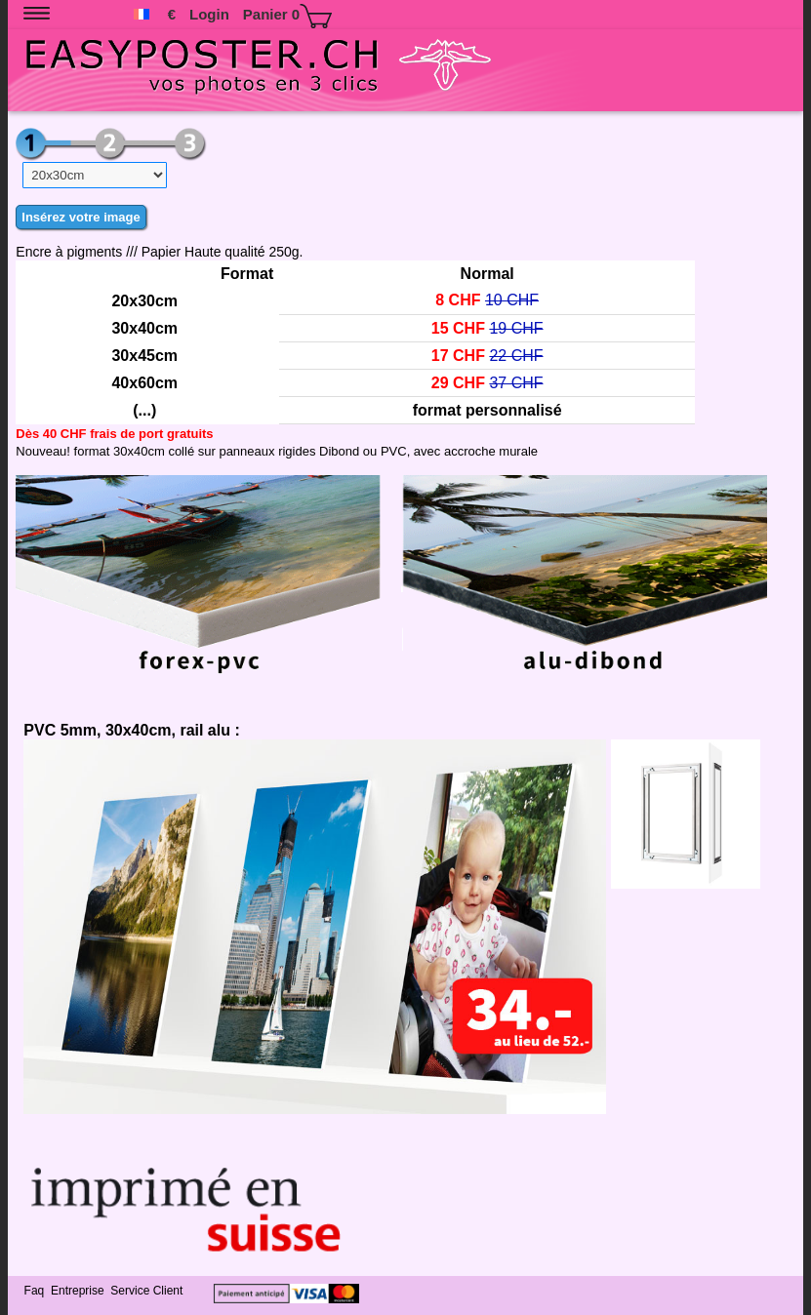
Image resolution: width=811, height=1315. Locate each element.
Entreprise (79, 1290)
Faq (36, 1290)
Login (209, 14)
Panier (287, 16)
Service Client (147, 1290)
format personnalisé (487, 410)
